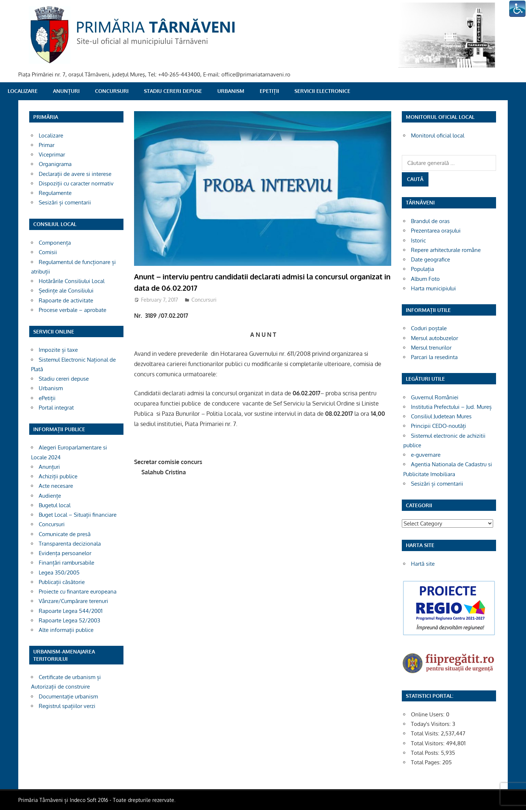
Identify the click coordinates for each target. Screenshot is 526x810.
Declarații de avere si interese (75, 173)
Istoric (418, 240)
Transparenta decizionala (70, 543)
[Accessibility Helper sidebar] (517, 9)
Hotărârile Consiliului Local (71, 281)
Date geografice (430, 259)
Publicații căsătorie (62, 582)
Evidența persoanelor (65, 553)
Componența (55, 242)
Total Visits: (426, 733)
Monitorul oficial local (437, 135)
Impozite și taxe (58, 349)
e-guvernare (426, 454)
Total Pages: (426, 762)
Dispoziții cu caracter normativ (76, 183)
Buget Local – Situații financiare (78, 514)
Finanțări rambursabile (66, 562)
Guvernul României (434, 397)
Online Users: (428, 714)
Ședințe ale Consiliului (66, 290)
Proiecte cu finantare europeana (78, 591)
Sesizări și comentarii (65, 202)
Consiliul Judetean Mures (441, 416)
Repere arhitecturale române (446, 249)
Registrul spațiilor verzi (67, 705)
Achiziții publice (58, 476)
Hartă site (423, 563)
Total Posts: (426, 752)
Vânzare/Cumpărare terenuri (73, 601)
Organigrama (55, 164)
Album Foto (425, 278)
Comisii (48, 252)
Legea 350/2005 (59, 572)
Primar (46, 145)
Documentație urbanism (68, 696)
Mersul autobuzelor (434, 338)
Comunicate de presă (65, 534)
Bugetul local (54, 505)
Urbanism (230, 91)
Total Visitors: (428, 743)
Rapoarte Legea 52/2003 (69, 620)
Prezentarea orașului (436, 230)
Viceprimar (52, 154)
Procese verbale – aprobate (72, 309)
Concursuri (112, 91)
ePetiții (269, 91)
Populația (422, 268)
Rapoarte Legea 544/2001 (71, 610)
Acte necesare (56, 485)
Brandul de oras (430, 221)
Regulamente (55, 192)
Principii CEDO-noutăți (438, 425)
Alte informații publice (66, 629)
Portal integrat (56, 407)
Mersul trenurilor (431, 347)
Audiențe (50, 495)
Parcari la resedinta (434, 357)
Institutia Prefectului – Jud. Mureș (451, 406)
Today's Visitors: (431, 723)
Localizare (23, 91)
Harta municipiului (433, 288)
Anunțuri (66, 91)
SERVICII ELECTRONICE (322, 91)
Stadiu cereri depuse (173, 91)
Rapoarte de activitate (66, 300)
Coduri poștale (429, 328)
